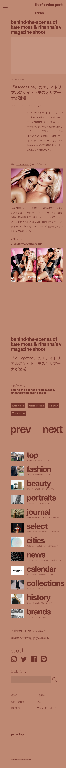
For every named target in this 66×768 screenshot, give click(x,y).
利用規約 (15, 708)
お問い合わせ (17, 702)
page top (17, 734)
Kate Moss (18, 405)
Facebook (34, 659)
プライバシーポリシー (48, 708)
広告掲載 (41, 695)
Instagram (14, 659)
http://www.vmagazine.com (29, 244)
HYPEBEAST (22, 164)
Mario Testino (36, 405)
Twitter (24, 659)
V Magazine (18, 413)
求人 (39, 702)
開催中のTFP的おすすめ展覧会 (30, 638)
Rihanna (53, 405)
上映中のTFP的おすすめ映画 (28, 630)
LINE (44, 659)
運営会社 (15, 695)
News (39, 12)
